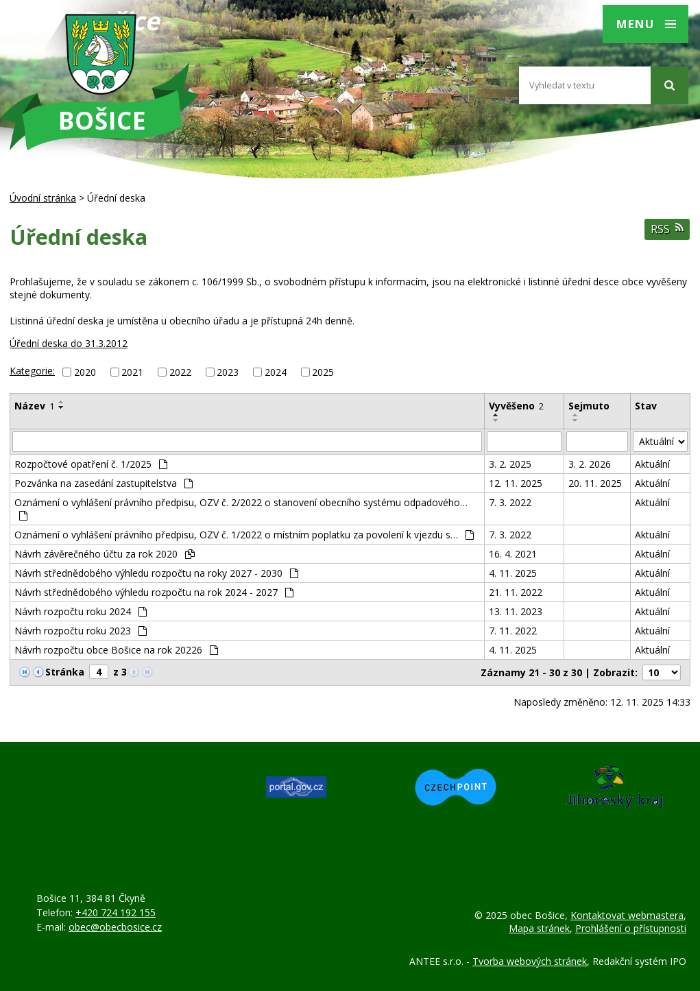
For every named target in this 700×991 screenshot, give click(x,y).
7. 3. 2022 (510, 502)
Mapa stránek (539, 928)
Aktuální (652, 463)
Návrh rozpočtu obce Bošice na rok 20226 (116, 649)
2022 (180, 372)
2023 (228, 372)
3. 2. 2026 (589, 463)
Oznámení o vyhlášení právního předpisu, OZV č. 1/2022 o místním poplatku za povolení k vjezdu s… (244, 534)
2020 (85, 372)
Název (34, 405)
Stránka (64, 671)
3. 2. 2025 (510, 463)
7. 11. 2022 (513, 630)
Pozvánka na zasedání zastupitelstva (103, 483)
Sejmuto (589, 405)
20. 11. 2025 (595, 483)
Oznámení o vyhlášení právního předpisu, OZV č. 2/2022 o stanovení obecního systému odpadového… (241, 508)
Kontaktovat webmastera (627, 915)
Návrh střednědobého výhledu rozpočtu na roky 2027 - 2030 (156, 573)
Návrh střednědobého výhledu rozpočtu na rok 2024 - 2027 (153, 592)
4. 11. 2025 (513, 573)
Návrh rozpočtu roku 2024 (80, 611)
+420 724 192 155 (115, 912)
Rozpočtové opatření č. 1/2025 (90, 463)
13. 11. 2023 (515, 611)
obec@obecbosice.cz (115, 926)
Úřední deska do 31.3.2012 (69, 343)
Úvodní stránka (43, 197)
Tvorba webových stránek (529, 961)
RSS (667, 229)
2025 (323, 372)
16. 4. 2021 (513, 553)
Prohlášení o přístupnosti (630, 928)
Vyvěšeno (516, 405)
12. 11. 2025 (515, 483)
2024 (276, 372)
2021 (132, 372)
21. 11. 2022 (515, 592)
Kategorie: (32, 370)
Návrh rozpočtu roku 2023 (80, 630)
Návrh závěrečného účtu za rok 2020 (104, 553)
